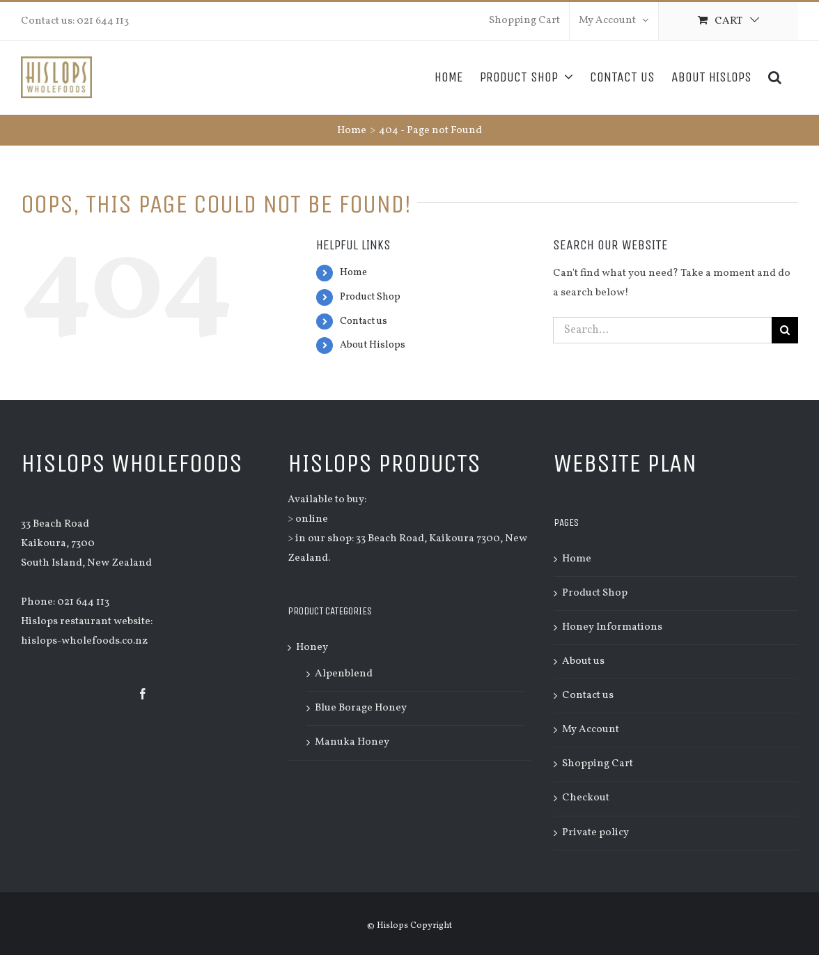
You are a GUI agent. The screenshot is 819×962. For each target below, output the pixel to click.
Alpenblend (344, 674)
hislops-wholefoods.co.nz (84, 641)
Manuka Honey (352, 742)
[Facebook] (142, 693)
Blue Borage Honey (361, 708)
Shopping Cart (597, 764)
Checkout (585, 798)
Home (353, 272)
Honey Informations (612, 627)
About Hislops (372, 345)
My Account (590, 729)
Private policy (595, 832)
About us (583, 661)
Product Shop (370, 297)
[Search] (774, 77)
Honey (312, 647)
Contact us (363, 321)
